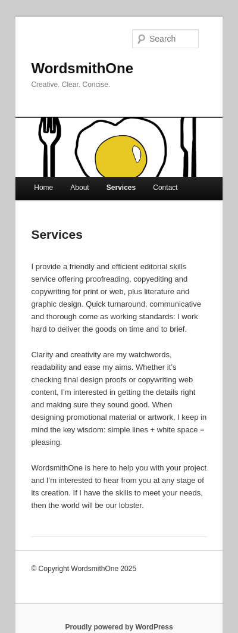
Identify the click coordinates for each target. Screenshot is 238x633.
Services (121, 187)
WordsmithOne (82, 68)
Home (43, 187)
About (79, 187)
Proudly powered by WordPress (119, 627)
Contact (165, 187)
